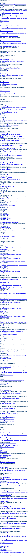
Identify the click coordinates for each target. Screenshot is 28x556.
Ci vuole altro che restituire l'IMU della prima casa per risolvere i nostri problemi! (11, 109)
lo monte (14, 331)
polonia (23, 120)
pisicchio (19, 325)
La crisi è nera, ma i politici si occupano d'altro (6, 162)
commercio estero (14, 485)
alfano (2, 285)
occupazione (17, 398)
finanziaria (9, 125)
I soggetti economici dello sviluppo (5, 227)
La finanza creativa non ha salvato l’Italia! (6, 550)
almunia (2, 536)
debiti (11, 355)
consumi (4, 169)
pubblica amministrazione (6, 455)
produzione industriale (21, 61)
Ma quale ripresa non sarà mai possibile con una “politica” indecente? (10, 15)
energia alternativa (14, 18)
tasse (16, 112)
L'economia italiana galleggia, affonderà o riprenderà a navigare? (9, 36)
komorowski (20, 120)
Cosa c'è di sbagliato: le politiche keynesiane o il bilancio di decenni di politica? (11, 122)
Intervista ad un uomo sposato (4, 546)
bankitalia (5, 470)
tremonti (19, 134)
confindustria (3, 140)
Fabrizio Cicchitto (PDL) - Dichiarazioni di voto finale (7, 462)
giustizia (7, 93)
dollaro (8, 528)
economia (10, 13)
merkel (17, 145)
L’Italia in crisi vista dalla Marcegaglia (5, 495)
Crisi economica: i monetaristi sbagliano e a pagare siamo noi (9, 534)
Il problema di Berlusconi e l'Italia (5, 91)
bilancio (2, 372)
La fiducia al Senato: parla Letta (4, 82)
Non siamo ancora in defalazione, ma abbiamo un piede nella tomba (9, 25)
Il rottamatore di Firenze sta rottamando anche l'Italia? (7, 63)
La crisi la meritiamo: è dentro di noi (5, 214)
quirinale (18, 7)
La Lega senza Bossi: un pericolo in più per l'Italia (7, 186)
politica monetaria (18, 528)
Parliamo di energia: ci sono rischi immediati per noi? (7, 538)
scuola (10, 455)
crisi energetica (8, 540)
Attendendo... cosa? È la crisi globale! (5, 358)
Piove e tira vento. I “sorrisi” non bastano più (6, 31)
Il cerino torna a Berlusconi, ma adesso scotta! (6, 375)
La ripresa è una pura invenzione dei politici (6, 59)
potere (19, 155)
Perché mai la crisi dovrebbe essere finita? (6, 95)
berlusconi (3, 33)
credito (6, 372)
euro (13, 140)
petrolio (21, 18)
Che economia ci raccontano (4, 467)
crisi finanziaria (9, 120)
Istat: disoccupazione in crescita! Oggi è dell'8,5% (7, 419)
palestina (16, 393)
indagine (18, 13)
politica (9, 7)
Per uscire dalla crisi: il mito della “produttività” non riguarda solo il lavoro (10, 41)
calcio (2, 341)
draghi (12, 145)
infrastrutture (9, 479)
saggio (23, 355)
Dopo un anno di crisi (3, 457)
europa (11, 33)
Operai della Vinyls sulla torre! (4, 437)
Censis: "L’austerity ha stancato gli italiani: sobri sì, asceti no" (9, 54)
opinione (20, 75)
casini (10, 302)
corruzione (3, 125)
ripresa (22, 13)
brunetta (8, 485)
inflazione (17, 28)
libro (16, 355)
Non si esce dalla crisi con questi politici (6, 177)
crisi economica (7, 13)
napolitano (17, 273)
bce (4, 536)
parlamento (13, 84)
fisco (9, 43)
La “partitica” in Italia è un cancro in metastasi (6, 543)
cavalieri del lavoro (4, 184)
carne (2, 169)
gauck (14, 120)
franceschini (16, 265)
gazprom (26, 540)
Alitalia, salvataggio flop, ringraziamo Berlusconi (7, 114)
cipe (2, 518)
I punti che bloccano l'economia (4, 369)
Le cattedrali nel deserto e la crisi (5, 432)
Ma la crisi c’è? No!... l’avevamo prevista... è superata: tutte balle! (9, 482)
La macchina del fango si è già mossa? (5, 218)
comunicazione (3, 247)
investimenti (13, 61)
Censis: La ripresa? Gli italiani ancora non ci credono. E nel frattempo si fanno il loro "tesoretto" (13, 10)
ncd (16, 33)
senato (16, 84)
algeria (2, 540)
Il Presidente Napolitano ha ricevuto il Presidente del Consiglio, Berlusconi (10, 254)
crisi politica (11, 75)
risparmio (17, 230)
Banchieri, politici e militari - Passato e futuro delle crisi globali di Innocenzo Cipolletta (12, 380)
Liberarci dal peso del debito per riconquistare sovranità (8, 148)
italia (20, 13)
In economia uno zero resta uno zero (5, 77)
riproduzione (4, 383)
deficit (8, 417)
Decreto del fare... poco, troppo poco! (5, 105)
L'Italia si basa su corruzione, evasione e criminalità (7, 205)
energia (11, 18)
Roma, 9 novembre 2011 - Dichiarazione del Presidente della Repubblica (10, 258)
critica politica (15, 508)
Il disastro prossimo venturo (4, 127)
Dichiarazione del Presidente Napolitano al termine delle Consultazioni (10, 271)
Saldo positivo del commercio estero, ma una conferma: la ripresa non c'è (10, 68)
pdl (21, 107)
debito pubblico (15, 151)
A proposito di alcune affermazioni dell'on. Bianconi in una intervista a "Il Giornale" (11, 385)
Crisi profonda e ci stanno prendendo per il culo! (7, 100)
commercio (3, 403)
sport (7, 341)
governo (4, 7)
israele (11, 393)
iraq (9, 393)
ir (13, 308)
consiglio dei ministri (4, 234)
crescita (2, 112)
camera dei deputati (4, 243)
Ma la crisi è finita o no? (3, 452)
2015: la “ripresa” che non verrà (4, 21)
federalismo (25, 498)
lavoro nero (16, 479)
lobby (12, 155)
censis (2, 13)
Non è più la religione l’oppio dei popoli (5, 506)
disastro (17, 492)
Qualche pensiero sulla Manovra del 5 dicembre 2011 (7, 236)
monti (18, 75)
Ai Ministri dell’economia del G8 (4, 501)
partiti (16, 125)
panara (18, 355)
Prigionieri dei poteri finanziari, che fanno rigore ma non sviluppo (9, 222)
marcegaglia (14, 413)
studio (8, 367)
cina (4, 540)
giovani (23, 372)
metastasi (11, 544)
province (4, 239)
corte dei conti (11, 470)
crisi (2, 7)
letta (16, 75)
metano (9, 544)
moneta (14, 528)
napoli (1, 361)
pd (24, 265)
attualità (2, 435)
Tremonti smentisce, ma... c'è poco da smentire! (7, 447)
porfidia (17, 164)
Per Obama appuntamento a (5, 390)
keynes (14, 125)
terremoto (24, 508)
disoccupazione (20, 372)
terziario (10, 367)
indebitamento (19, 536)
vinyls (6, 361)
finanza (24, 492)
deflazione (11, 28)
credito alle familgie (10, 372)
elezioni (9, 112)
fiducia (13, 33)
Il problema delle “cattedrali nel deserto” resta (6, 423)
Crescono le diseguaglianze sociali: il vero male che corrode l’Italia (9, 46)
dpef (19, 470)
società (21, 155)
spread (21, 145)
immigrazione (18, 508)
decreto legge (8, 198)
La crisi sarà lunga (2, 132)
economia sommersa (14, 13)
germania (16, 120)
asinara (2, 408)
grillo (13, 107)
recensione (20, 355)
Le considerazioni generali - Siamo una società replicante (8, 443)
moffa (14, 308)
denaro (5, 341)
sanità (20, 393)
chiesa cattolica (6, 508)
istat (19, 28)
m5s (8, 93)
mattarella (6, 7)
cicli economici (3, 523)
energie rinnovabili (21, 540)
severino (19, 164)
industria (13, 230)
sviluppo (20, 230)
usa (21, 393)
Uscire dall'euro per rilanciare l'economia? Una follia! (7, 86)
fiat (10, 513)
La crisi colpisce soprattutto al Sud (5, 477)
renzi (25, 33)
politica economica (22, 33)
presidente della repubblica (13, 7)
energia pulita (22, 523)
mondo (19, 18)
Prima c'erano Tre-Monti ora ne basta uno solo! (6, 267)
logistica (25, 366)
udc (20, 302)
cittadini (2, 155)
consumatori (3, 28)
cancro (2, 544)
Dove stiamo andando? (3, 73)
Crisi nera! (1, 428)
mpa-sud (17, 331)
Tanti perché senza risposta (4, 249)
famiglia (10, 155)
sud (27, 440)
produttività (22, 43)
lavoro (13, 43)
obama (13, 393)
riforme (16, 102)
